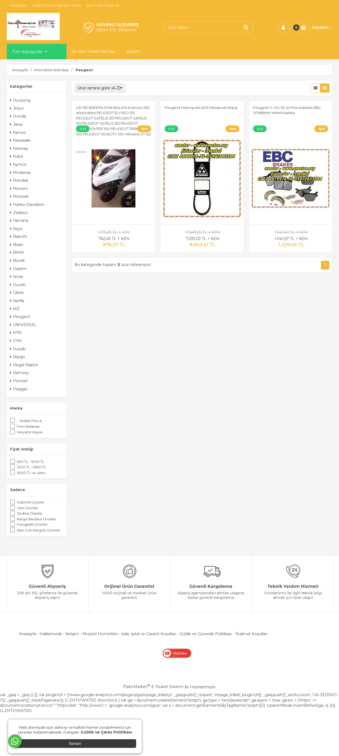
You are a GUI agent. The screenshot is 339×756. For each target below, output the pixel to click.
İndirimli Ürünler (30, 502)
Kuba (16, 156)
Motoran (19, 196)
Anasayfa (27, 633)
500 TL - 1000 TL (30, 461)
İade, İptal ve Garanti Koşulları (148, 633)
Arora (16, 276)
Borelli (17, 260)
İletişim (72, 633)
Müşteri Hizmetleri (100, 633)
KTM (16, 332)
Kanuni (18, 132)
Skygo (17, 356)
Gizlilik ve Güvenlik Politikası (206, 633)
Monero (19, 188)
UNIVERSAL (23, 324)
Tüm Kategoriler (27, 51)
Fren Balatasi (28, 426)
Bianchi (18, 236)
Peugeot (20, 316)
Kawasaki (20, 140)
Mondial (19, 180)
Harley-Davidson (27, 204)
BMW (17, 252)
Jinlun (17, 108)
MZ (15, 308)
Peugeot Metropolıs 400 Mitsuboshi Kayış (201, 107)
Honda (18, 116)
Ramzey (19, 372)
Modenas (20, 172)
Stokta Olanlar (29, 513)
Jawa (16, 124)
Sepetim (322, 27)
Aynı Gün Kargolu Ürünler (38, 530)
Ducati (17, 284)
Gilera (16, 292)
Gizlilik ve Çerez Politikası (106, 732)
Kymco (18, 164)
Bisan (16, 244)
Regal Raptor (24, 364)
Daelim (18, 268)
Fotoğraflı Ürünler (32, 524)
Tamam (75, 743)
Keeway (19, 148)
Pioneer (19, 380)
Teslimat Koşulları (251, 633)
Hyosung (20, 100)
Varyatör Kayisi (29, 432)
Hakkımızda (51, 633)
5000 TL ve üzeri (31, 473)
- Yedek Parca (29, 420)
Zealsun (19, 212)
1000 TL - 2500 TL (31, 467)
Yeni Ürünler (27, 508)
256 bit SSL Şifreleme (116, 29)
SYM (16, 340)
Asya (16, 228)
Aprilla (17, 300)
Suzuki (17, 348)
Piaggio (19, 389)
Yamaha (19, 220)
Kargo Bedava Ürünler (36, 519)
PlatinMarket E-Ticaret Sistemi (153, 686)
